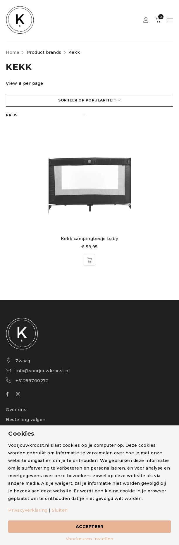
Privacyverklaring (28, 510)
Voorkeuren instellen (89, 539)
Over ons (16, 409)
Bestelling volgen (26, 419)
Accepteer (90, 526)
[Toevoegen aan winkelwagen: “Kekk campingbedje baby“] (89, 259)
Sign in (146, 20)
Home (12, 52)
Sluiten (60, 510)
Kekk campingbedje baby (89, 238)
